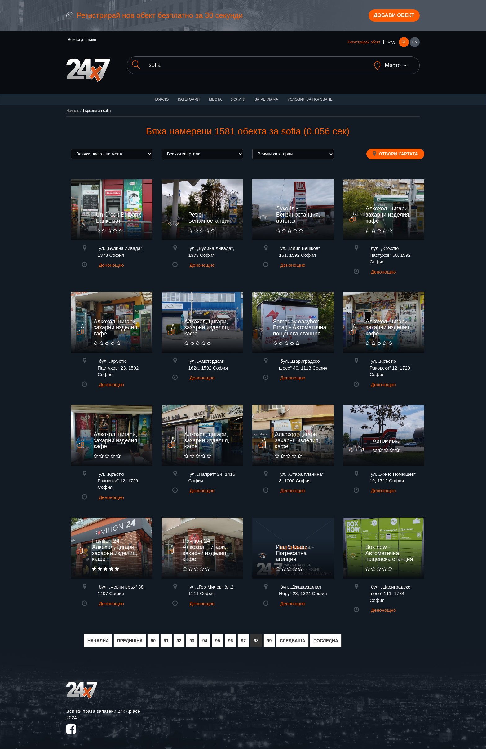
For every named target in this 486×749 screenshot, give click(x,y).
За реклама (266, 96)
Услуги (238, 96)
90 (153, 637)
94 (204, 637)
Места (215, 96)
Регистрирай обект (364, 44)
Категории (189, 96)
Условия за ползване (310, 96)
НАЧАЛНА (98, 637)
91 (166, 637)
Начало (161, 96)
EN (415, 44)
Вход (390, 44)
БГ (403, 44)
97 (243, 637)
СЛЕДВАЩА (292, 637)
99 (269, 637)
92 (179, 637)
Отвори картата (395, 150)
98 (256, 637)
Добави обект (391, 16)
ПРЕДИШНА (130, 637)
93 (191, 637)
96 (230, 637)
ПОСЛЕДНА (325, 637)
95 (217, 637)
